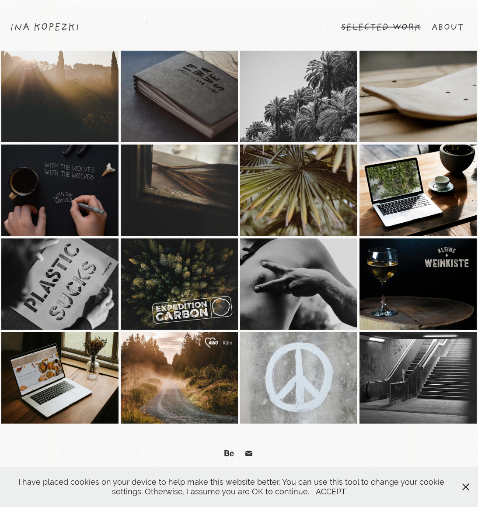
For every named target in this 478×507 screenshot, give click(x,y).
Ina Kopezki (45, 27)
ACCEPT (331, 491)
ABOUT (447, 28)
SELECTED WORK (381, 28)
